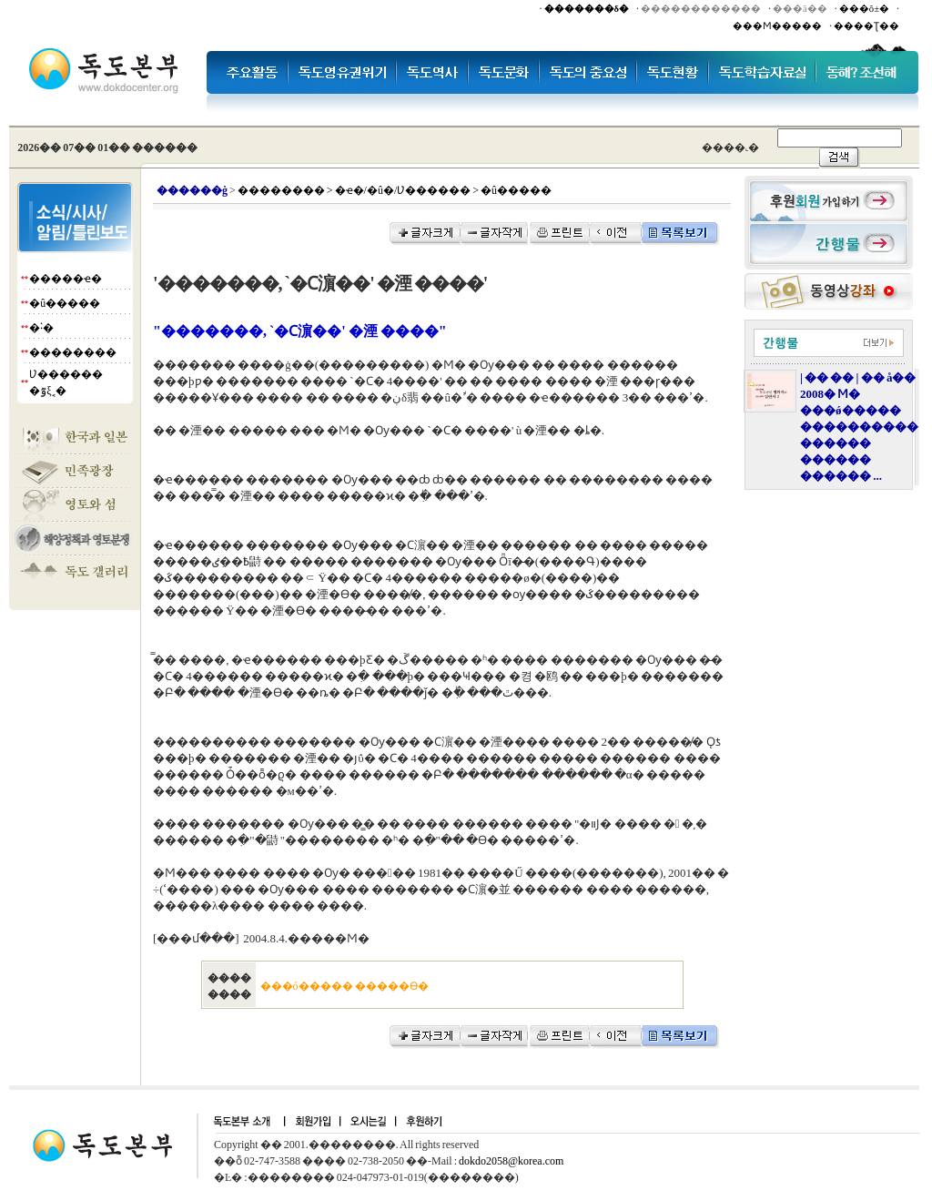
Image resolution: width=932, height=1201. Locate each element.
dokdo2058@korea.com (511, 1161)
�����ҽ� (65, 278)
